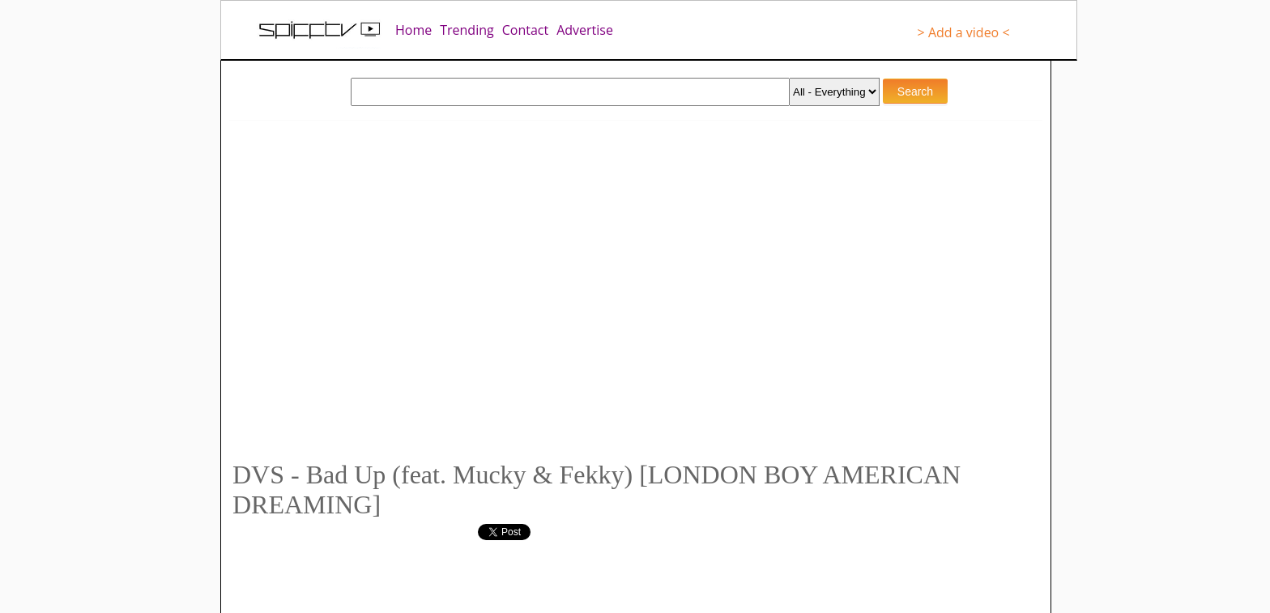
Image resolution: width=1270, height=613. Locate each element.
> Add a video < (964, 32)
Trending (466, 30)
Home (413, 30)
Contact (525, 30)
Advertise (584, 30)
